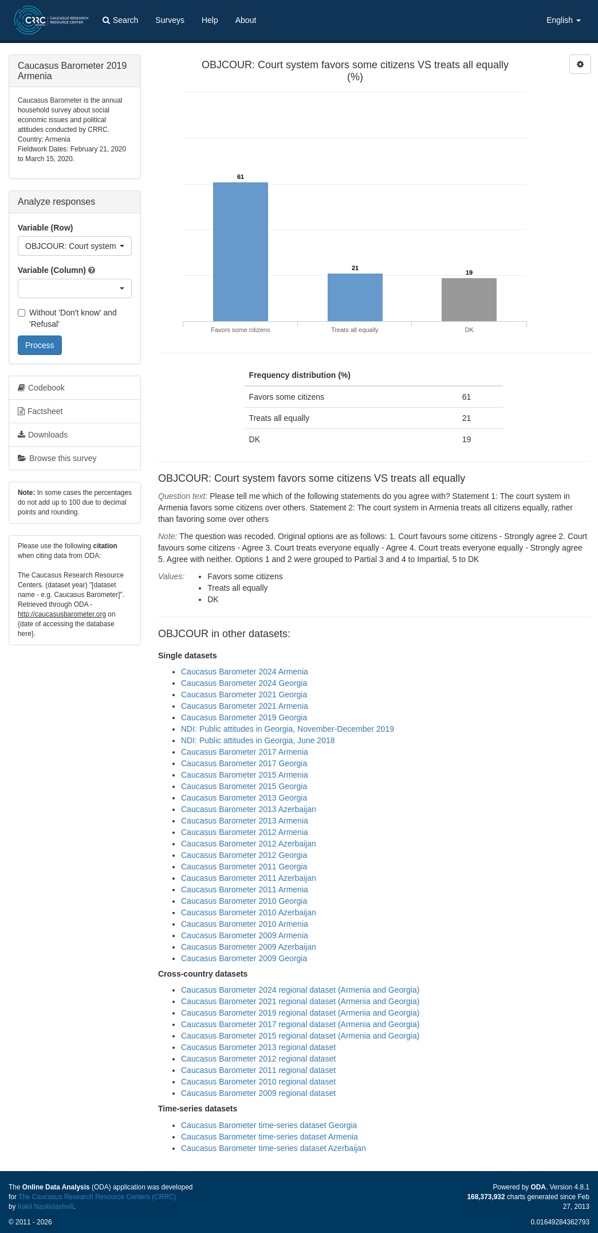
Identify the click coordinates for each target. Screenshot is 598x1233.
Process (39, 345)
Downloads (43, 434)
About (246, 20)
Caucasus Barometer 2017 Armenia (244, 751)
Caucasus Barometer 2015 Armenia (244, 774)
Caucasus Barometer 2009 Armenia (244, 935)
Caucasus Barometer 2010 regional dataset (258, 1081)
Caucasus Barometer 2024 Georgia (244, 683)
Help (210, 20)
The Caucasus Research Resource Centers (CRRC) (97, 1197)
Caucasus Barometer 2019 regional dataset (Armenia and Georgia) (300, 1012)
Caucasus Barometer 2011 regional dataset (258, 1070)
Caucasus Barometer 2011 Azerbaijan (248, 878)
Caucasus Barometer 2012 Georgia (244, 855)
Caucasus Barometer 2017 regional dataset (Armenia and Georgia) (300, 1024)
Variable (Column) (52, 270)
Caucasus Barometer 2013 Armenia (244, 820)
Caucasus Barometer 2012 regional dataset (258, 1058)
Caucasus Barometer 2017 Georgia (244, 763)
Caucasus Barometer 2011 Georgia (244, 866)
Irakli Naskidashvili (46, 1207)
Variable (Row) (45, 227)
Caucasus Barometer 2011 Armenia (244, 889)
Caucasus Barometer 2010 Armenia (244, 923)
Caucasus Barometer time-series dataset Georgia (269, 1125)
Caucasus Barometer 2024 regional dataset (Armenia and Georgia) (300, 989)
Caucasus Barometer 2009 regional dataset (258, 1093)
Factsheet (40, 411)
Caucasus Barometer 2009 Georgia (244, 958)
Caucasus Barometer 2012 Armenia (244, 832)
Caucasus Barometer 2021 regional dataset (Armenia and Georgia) (300, 1001)
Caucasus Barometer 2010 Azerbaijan (248, 912)
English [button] (563, 20)
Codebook (41, 387)
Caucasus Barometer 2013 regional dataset (258, 1047)
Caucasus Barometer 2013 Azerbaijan (248, 809)
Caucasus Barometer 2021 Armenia (244, 706)
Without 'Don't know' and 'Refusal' (67, 318)
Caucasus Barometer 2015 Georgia (244, 786)
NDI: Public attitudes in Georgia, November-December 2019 (287, 728)
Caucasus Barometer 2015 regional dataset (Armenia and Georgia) (300, 1035)
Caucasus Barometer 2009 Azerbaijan (248, 946)
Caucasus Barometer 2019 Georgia (244, 717)
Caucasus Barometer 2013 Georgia (244, 797)
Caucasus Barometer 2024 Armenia (244, 671)
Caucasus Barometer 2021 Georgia (244, 694)
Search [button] (120, 20)
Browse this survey (57, 458)
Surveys (169, 20)
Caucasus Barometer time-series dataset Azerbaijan (273, 1148)
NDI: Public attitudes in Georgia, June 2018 (258, 740)
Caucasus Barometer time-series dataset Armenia (269, 1136)
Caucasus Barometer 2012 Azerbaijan (248, 843)
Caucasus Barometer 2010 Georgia (244, 901)
